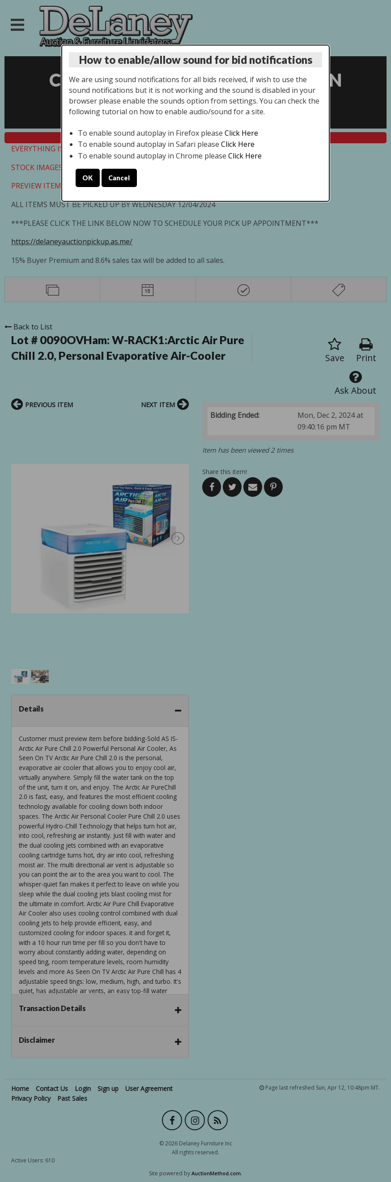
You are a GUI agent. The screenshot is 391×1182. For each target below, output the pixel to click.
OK (87, 178)
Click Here (241, 133)
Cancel (119, 178)
